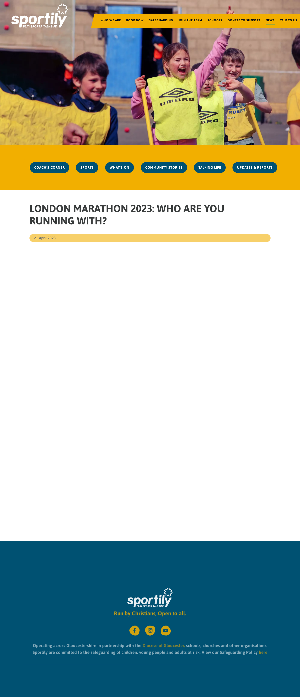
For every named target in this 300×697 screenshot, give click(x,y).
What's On (119, 167)
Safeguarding (161, 20)
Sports (87, 167)
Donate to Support (244, 20)
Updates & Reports (255, 167)
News (270, 20)
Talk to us (288, 20)
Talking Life (209, 167)
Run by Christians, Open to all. (150, 610)
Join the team (190, 20)
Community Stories (164, 167)
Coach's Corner (49, 167)
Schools (215, 20)
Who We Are (111, 20)
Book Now (135, 20)
